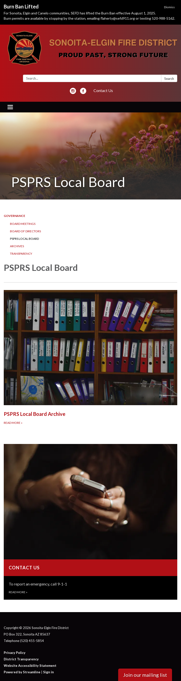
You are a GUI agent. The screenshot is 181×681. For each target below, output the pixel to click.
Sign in (48, 672)
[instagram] (73, 92)
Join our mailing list (145, 675)
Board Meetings (22, 224)
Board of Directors (25, 231)
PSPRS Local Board (24, 239)
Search (169, 79)
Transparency (21, 253)
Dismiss (169, 7)
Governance (14, 216)
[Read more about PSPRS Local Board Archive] (90, 357)
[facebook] (83, 92)
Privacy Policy (14, 653)
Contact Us (103, 90)
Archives (17, 246)
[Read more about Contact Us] (90, 522)
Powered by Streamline (22, 672)
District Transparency (21, 659)
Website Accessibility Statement (30, 666)
